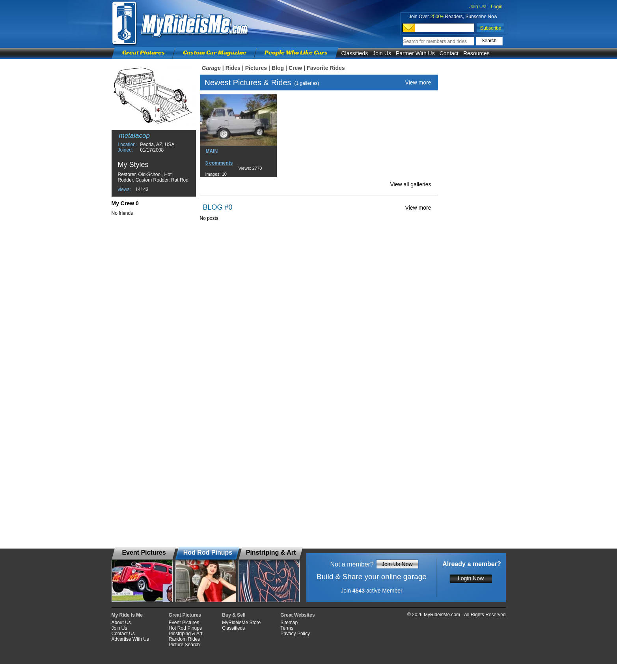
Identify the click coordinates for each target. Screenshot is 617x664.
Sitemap (289, 622)
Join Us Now (397, 564)
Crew (295, 68)
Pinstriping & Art (185, 633)
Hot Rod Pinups (185, 628)
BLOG (213, 207)
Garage (211, 68)
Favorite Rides (326, 68)
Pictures (256, 68)
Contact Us (123, 633)
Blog (278, 68)
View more (418, 82)
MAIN (212, 151)
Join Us (382, 53)
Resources (476, 53)
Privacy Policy (295, 633)
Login (496, 6)
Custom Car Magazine (214, 52)
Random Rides (184, 639)
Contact (449, 53)
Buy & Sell (233, 615)
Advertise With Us (130, 639)
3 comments (219, 163)
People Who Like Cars (296, 52)
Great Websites (297, 615)
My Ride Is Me (127, 615)
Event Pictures (184, 622)
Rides (233, 68)
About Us (121, 622)
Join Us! (477, 6)
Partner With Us (415, 53)
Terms (286, 628)
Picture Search (184, 644)
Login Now (471, 578)
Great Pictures (143, 52)
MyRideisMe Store (241, 622)
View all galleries (410, 184)
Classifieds (354, 53)
